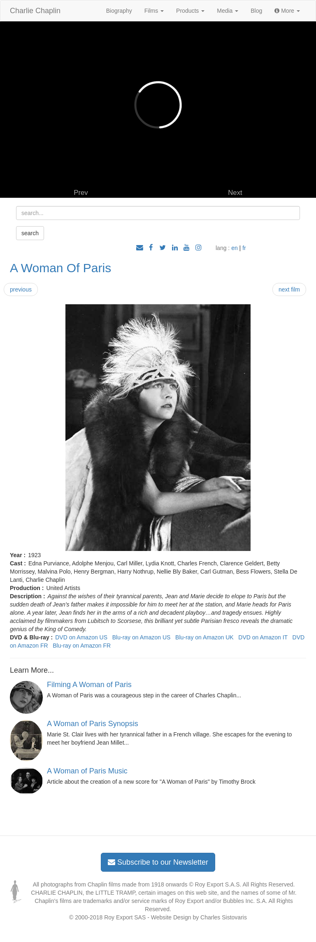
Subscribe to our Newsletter (158, 862)
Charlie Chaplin (35, 11)
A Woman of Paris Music (87, 771)
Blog (256, 10)
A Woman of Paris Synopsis (92, 724)
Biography (119, 10)
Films (154, 10)
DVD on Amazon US (81, 637)
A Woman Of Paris (60, 268)
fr (244, 248)
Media (227, 10)
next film (289, 289)
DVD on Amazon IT (263, 637)
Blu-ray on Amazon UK (204, 637)
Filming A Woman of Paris (89, 684)
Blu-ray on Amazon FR (82, 645)
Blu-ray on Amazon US (141, 637)
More (287, 10)
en (234, 248)
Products (190, 10)
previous (21, 289)
